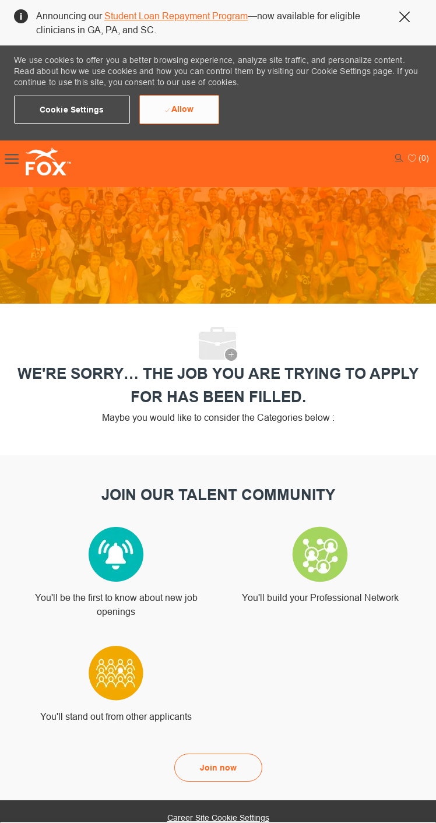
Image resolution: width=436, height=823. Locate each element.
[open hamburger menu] (12, 158)
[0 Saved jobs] (418, 158)
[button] (72, 110)
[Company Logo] (36, 161)
